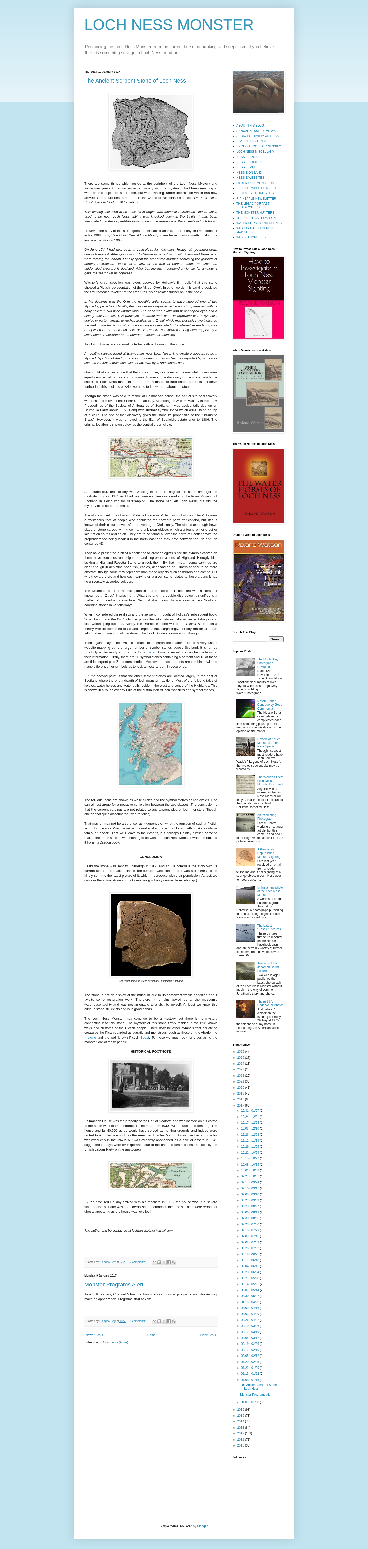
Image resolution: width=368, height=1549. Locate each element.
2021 (241, 1081)
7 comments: (138, 1261)
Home (151, 1335)
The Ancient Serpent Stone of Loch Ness (135, 80)
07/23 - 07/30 (250, 1224)
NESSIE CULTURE (249, 162)
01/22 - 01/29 (250, 1368)
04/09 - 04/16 (250, 1308)
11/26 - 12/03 (250, 1134)
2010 (241, 1445)
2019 (241, 1093)
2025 (241, 1058)
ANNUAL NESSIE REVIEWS (256, 131)
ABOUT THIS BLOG (250, 125)
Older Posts (208, 1335)
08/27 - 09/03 (250, 1200)
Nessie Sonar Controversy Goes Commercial (269, 704)
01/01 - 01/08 (250, 1402)
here (151, 652)
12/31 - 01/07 (250, 1110)
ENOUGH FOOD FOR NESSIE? (258, 146)
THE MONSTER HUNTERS (255, 212)
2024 (241, 1063)
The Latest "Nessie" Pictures (269, 927)
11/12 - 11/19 (250, 1140)
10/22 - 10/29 (250, 1152)
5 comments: (138, 1321)
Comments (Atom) (115, 1342)
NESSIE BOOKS (247, 157)
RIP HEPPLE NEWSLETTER (256, 198)
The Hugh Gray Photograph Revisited (267, 663)
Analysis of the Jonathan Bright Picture (268, 967)
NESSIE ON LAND (249, 172)
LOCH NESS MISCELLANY (255, 151)
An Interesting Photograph (266, 817)
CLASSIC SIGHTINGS (251, 141)
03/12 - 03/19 (250, 1332)
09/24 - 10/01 (250, 1176)
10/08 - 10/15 (250, 1164)
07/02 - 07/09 (250, 1242)
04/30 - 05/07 (250, 1296)
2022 (241, 1075)
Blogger (202, 1526)
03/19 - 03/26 (250, 1326)
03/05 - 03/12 (250, 1338)
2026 (241, 1051)
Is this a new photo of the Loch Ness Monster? (270, 891)
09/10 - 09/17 (250, 1188)
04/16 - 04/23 (250, 1302)
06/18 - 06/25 (250, 1254)
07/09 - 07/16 (250, 1236)
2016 (241, 1409)
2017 (241, 1105)
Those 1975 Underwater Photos (270, 1003)
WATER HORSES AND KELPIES (259, 223)
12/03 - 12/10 (250, 1128)
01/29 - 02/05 (250, 1362)
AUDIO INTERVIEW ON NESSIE (258, 136)
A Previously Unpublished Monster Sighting (268, 853)
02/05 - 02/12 (250, 1356)
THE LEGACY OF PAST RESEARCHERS (252, 205)
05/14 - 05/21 (250, 1284)
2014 (241, 1421)
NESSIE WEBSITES (250, 177)
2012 (241, 1433)
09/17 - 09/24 (250, 1182)
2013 (241, 1427)
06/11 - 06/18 (250, 1260)
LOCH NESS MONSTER (169, 24)
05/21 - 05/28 (250, 1278)
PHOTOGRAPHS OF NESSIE (256, 188)
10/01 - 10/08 (250, 1170)
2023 (241, 1069)
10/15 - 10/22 (250, 1158)
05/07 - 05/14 (250, 1290)
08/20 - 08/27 (250, 1206)
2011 (241, 1439)
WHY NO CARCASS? (251, 237)
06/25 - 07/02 (250, 1248)
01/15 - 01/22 (250, 1373)
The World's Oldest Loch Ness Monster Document (270, 780)
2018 (241, 1099)
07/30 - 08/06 (250, 1218)
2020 (241, 1087)
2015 (241, 1415)
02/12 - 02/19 (250, 1350)
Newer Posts (94, 1335)
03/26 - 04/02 (250, 1320)
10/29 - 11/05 (250, 1146)
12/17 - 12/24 (250, 1122)
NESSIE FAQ (245, 167)
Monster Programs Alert (113, 1284)
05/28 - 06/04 (250, 1272)
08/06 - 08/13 (250, 1212)
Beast (145, 1037)
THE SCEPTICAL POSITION (256, 218)
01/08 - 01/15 (250, 1380)
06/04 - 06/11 (250, 1266)
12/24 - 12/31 (250, 1117)
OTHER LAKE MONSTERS (255, 183)
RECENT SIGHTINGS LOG (255, 193)
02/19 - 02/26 (250, 1344)
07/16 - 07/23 (250, 1230)
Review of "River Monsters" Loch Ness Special (268, 742)
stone (92, 1037)
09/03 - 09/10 (250, 1194)
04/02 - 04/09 (250, 1314)
